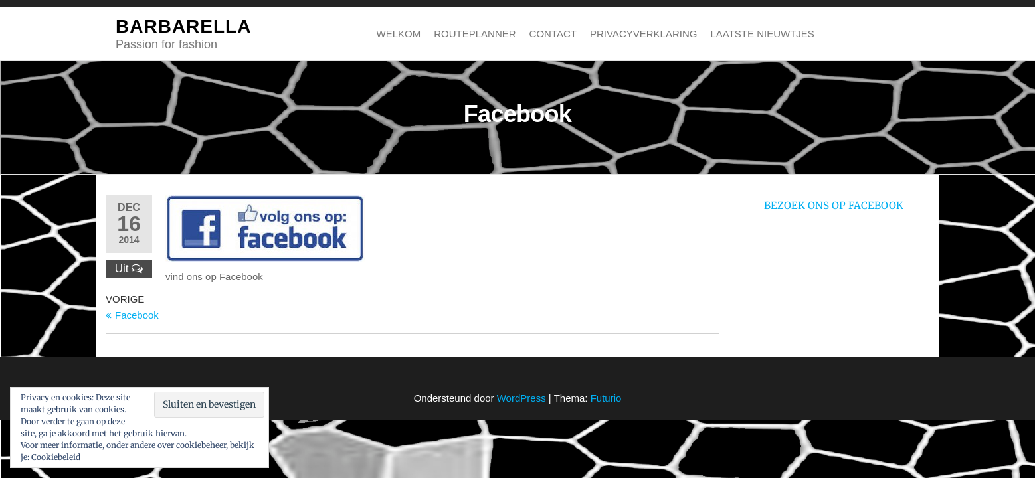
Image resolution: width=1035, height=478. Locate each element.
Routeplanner (475, 33)
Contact (553, 33)
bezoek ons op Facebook (833, 205)
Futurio (606, 398)
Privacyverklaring (643, 33)
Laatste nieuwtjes (762, 33)
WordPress (521, 398)
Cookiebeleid (55, 457)
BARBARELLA (183, 26)
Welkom (399, 33)
